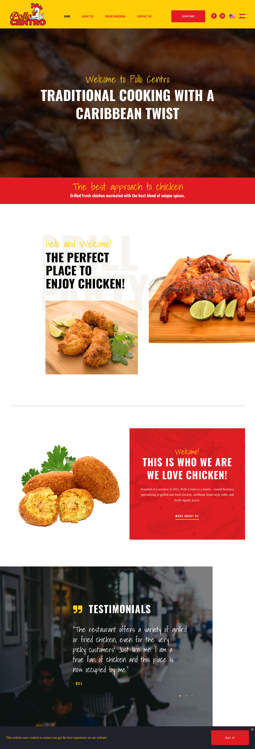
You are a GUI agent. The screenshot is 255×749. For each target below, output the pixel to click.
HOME (67, 16)
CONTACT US (144, 16)
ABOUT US (87, 16)
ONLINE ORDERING (115, 16)
